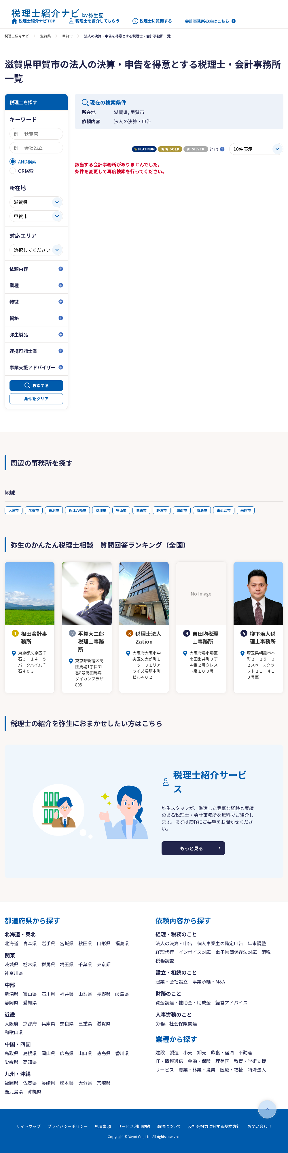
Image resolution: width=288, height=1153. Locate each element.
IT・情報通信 (169, 1060)
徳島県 (104, 1053)
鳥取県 (11, 1053)
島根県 (30, 1053)
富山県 (30, 993)
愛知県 (30, 1002)
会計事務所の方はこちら (207, 21)
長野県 (104, 993)
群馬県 (48, 964)
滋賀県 (45, 35)
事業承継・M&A (208, 981)
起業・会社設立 (172, 981)
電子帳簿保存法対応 (236, 951)
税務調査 (165, 960)
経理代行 (165, 951)
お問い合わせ (259, 1126)
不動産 (245, 1052)
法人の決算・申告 (174, 943)
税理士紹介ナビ (17, 35)
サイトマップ (28, 1126)
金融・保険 (199, 1060)
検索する (41, 385)
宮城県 (67, 943)
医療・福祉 (231, 1069)
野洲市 (161, 510)
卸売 (201, 1052)
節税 (266, 951)
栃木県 (30, 964)
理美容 (222, 1060)
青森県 (30, 943)
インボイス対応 (195, 951)
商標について (169, 1126)
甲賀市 (67, 35)
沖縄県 (34, 1091)
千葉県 (85, 964)
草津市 (101, 510)
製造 (174, 1052)
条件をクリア (36, 399)
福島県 (122, 943)
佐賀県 (30, 1082)
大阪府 (11, 1023)
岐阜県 (122, 993)
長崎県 (48, 1082)
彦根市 (34, 510)
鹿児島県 (14, 1091)
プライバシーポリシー (68, 1126)
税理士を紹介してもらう (94, 21)
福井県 (67, 993)
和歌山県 (14, 1032)
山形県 (104, 943)
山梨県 (85, 993)
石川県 (48, 993)
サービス (165, 1069)
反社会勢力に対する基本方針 (214, 1126)
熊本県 (67, 1082)
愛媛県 (11, 1061)
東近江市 (224, 510)
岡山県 (48, 1053)
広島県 (67, 1053)
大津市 (13, 510)
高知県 (30, 1061)
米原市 (245, 510)
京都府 (30, 1023)
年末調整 (257, 943)
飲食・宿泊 (222, 1052)
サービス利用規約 (134, 1126)
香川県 (122, 1053)
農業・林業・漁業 (197, 1069)
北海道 (11, 943)
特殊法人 (257, 1069)
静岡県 (11, 1002)
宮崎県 (104, 1082)
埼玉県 (67, 964)
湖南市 (182, 510)
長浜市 (54, 510)
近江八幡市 (77, 510)
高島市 (202, 510)
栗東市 (141, 510)
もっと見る (191, 848)
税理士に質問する (152, 21)
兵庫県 (48, 1023)
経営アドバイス (231, 1002)
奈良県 (67, 1023)
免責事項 (103, 1126)
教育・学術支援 (250, 1060)
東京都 (104, 964)
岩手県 (48, 943)
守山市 (121, 510)
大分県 (85, 1082)
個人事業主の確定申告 (220, 943)
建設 (160, 1052)
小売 (187, 1052)
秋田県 (85, 943)
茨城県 (11, 964)
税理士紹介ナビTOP (33, 21)
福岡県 (11, 1082)
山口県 (85, 1053)
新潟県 (11, 993)
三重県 (85, 1023)
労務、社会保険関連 (176, 1023)
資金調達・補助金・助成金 (183, 1002)
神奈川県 (14, 972)
